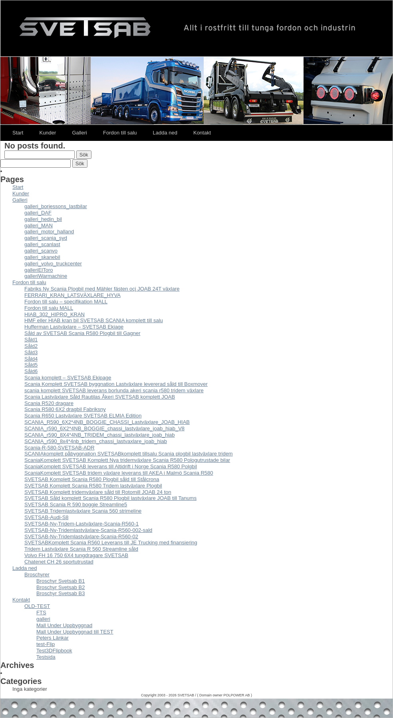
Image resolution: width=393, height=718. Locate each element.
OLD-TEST (37, 606)
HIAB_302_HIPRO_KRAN (54, 314)
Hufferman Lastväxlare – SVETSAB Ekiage (73, 327)
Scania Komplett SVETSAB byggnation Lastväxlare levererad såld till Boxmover (116, 384)
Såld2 (31, 346)
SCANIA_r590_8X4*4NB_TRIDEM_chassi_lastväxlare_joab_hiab (99, 435)
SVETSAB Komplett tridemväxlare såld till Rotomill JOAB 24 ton (97, 492)
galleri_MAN (38, 226)
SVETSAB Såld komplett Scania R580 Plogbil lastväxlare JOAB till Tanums (110, 498)
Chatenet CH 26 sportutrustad (58, 562)
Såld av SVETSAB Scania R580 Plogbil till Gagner (82, 333)
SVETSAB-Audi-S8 (46, 517)
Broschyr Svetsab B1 (60, 581)
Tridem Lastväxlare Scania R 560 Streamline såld (81, 549)
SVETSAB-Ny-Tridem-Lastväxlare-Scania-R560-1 (81, 524)
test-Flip (45, 644)
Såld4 (31, 359)
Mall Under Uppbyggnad (64, 625)
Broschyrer (37, 575)
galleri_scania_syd (45, 238)
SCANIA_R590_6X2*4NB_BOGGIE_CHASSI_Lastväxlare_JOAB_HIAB (107, 422)
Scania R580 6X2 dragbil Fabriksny (65, 409)
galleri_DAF (38, 213)
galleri (43, 619)
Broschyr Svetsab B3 (60, 593)
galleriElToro (38, 270)
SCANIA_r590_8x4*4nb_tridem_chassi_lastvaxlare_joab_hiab (95, 441)
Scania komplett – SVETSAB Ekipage (67, 378)
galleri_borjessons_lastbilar (55, 206)
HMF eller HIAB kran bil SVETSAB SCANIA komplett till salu (93, 320)
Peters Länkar (52, 638)
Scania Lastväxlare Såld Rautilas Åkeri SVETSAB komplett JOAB (99, 397)
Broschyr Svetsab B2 (60, 587)
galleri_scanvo (41, 251)
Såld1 (31, 340)
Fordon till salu (120, 133)
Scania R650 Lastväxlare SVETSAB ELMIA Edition (82, 416)
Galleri (79, 133)
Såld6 (31, 371)
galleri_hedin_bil (43, 219)
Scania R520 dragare (48, 403)
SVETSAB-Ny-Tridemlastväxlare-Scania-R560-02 (81, 536)
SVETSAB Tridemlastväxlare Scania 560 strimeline (82, 511)
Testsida (46, 657)
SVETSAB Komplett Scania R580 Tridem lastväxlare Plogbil (93, 486)
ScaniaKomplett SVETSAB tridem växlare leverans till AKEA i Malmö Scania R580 (118, 473)
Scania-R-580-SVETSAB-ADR (59, 448)
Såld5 (31, 365)
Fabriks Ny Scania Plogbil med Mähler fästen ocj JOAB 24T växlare (101, 289)
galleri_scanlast (42, 244)
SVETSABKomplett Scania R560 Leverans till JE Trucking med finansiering (110, 543)
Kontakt (202, 133)
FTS (41, 613)
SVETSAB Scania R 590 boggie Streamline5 (75, 504)
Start (17, 133)
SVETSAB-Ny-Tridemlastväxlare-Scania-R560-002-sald (88, 530)
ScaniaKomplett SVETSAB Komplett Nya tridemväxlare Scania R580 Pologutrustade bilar (127, 460)
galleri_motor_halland (49, 232)
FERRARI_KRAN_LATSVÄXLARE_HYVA (72, 295)
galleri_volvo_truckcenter (53, 264)
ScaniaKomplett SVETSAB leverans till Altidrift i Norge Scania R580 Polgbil (110, 466)
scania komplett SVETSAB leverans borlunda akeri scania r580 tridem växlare (114, 390)
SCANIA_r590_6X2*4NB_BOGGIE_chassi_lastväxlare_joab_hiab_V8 (104, 428)
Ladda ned (165, 133)
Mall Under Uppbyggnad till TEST (74, 632)
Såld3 (31, 352)
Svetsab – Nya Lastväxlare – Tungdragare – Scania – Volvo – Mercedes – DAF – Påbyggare (196, 28)
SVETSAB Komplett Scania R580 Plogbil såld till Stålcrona (91, 479)
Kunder (47, 133)
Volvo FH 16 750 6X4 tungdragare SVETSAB (76, 555)
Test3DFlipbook (54, 651)
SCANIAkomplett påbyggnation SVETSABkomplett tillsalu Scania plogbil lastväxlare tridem (128, 454)
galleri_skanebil (42, 257)
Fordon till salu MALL (48, 308)
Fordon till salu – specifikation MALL (65, 302)
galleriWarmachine (45, 276)
